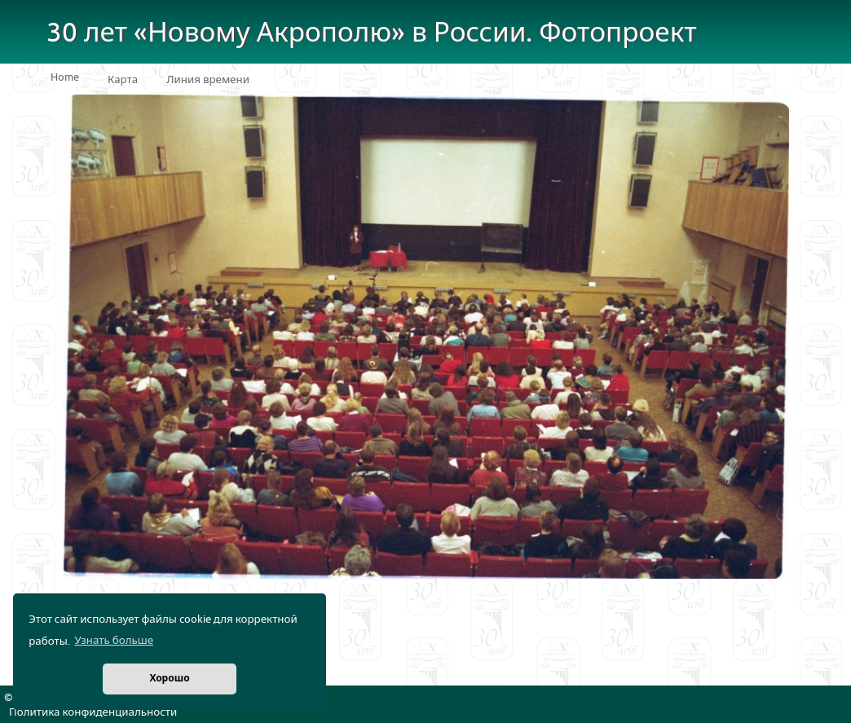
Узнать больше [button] (113, 640)
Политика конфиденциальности (93, 712)
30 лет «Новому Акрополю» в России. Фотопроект (371, 33)
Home (65, 77)
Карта (123, 80)
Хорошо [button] (169, 678)
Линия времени (207, 80)
